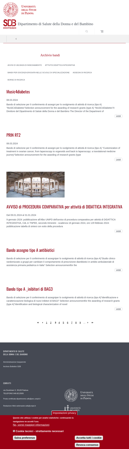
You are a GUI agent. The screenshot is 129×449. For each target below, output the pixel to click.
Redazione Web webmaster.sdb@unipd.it (19, 406)
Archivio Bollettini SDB (12, 366)
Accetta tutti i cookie (88, 440)
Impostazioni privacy (64, 415)
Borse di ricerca (16, 80)
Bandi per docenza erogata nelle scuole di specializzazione (39, 72)
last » (93, 323)
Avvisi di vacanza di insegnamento (25, 65)
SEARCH (117, 28)
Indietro (16, 39)
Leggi (118, 116)
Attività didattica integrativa (60, 65)
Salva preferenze (24, 440)
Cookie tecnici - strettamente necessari (40, 433)
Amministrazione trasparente (14, 362)
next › (88, 323)
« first (38, 323)
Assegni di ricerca (82, 72)
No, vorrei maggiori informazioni (31, 427)
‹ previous (42, 323)
